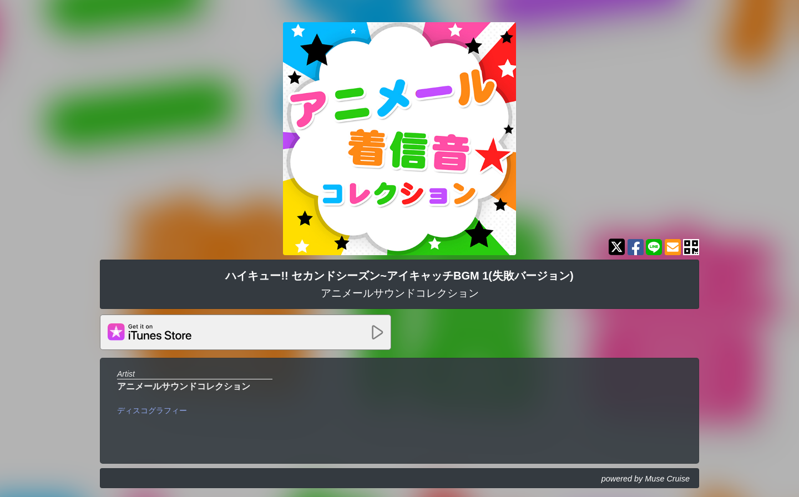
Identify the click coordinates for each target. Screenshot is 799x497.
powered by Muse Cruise (645, 478)
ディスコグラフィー (152, 410)
